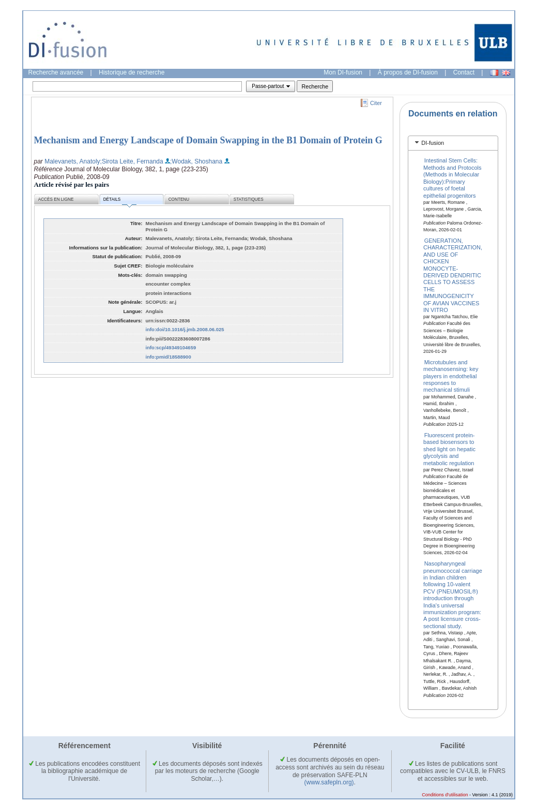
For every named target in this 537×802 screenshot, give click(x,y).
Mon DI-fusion (343, 72)
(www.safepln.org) (329, 782)
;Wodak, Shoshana (196, 161)
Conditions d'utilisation (445, 794)
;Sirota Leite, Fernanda (131, 161)
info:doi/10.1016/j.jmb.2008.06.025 (185, 329)
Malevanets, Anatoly (72, 161)
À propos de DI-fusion (408, 72)
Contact (463, 72)
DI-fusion (432, 143)
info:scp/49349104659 (171, 347)
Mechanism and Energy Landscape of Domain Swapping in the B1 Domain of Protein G (208, 140)
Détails (119, 201)
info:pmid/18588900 (168, 357)
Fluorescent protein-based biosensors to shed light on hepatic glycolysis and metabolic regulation (449, 449)
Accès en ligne (56, 199)
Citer (376, 103)
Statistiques (249, 199)
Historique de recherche (131, 72)
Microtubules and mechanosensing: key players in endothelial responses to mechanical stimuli (450, 376)
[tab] (453, 143)
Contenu (178, 199)
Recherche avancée (56, 72)
